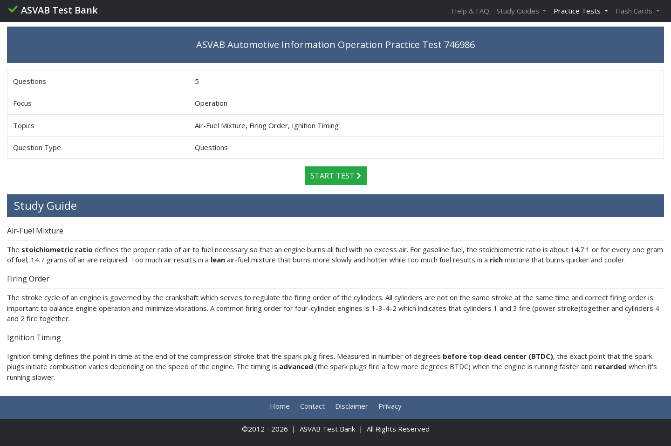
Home (280, 406)
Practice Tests (578, 10)
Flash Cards (635, 10)
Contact (312, 406)
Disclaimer (351, 406)
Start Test (335, 176)
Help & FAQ (470, 10)
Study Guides (519, 10)
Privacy (390, 406)
